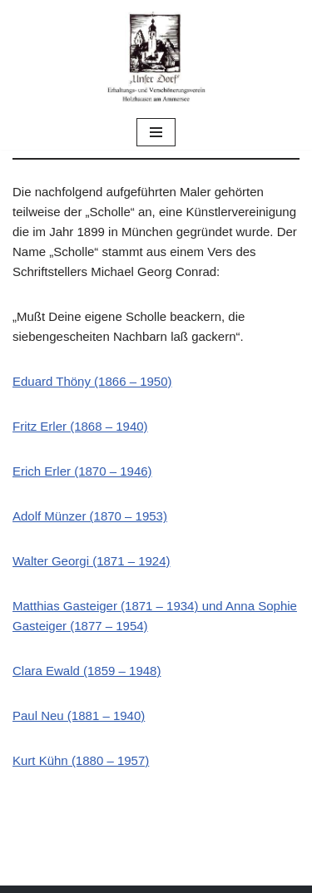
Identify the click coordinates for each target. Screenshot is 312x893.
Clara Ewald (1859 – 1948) (86, 671)
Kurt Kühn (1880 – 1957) (80, 760)
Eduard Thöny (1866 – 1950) (92, 381)
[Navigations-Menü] (156, 132)
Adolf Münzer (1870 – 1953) (89, 516)
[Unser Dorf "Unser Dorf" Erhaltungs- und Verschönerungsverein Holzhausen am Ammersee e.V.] (156, 57)
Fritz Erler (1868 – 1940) (80, 426)
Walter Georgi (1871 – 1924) (91, 561)
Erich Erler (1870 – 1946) (82, 471)
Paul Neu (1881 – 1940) (78, 715)
